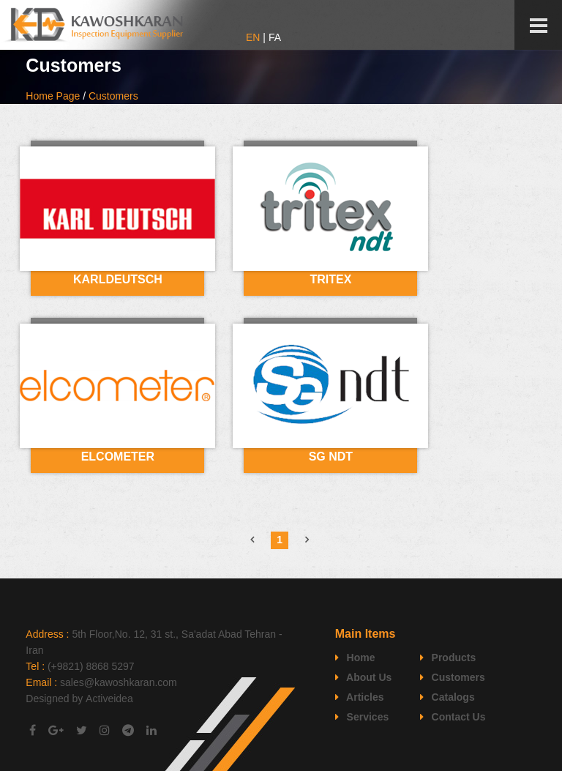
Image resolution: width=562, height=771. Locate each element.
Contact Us (453, 717)
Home (355, 657)
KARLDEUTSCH (117, 279)
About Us (363, 677)
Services (362, 717)
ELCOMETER (117, 456)
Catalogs (447, 697)
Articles (359, 697)
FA (275, 37)
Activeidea (109, 698)
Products (448, 657)
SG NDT (331, 456)
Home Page (53, 96)
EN (253, 37)
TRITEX (330, 279)
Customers (113, 96)
